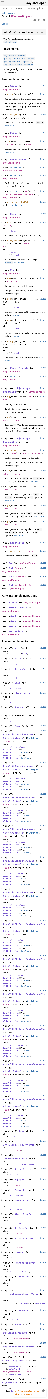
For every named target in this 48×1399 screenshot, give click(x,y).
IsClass (14, 1164)
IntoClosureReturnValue (18, 1144)
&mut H (7, 225)
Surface (19, 576)
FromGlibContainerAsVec (18, 734)
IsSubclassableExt (15, 1158)
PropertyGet (22, 1200)
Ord (12, 269)
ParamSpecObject (13, 170)
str (32, 191)
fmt (9, 141)
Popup (18, 568)
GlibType (32, 737)
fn (26, 191)
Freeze (13, 602)
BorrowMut (20, 668)
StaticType (17, 542)
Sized (16, 255)
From (17, 725)
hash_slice (13, 240)
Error (11, 1374)
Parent (13, 376)
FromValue (23, 1303)
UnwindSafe (16, 630)
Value (18, 1150)
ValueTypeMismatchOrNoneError (16, 1371)
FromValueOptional (14, 1360)
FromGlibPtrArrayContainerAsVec (24, 924)
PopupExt (20, 1179)
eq (8, 396)
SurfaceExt (21, 1228)
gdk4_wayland (8, 13)
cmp (9, 278)
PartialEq (9, 391)
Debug (13, 132)
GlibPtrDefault (13, 737)
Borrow (18, 658)
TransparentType (25, 1262)
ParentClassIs (19, 368)
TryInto (24, 1310)
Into (21, 1130)
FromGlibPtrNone (11, 750)
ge (8, 521)
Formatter (9, 144)
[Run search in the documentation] (24, 8)
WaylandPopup (36, 3)
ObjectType (23, 388)
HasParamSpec (18, 159)
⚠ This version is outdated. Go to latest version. (27, 1393)
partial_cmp (14, 450)
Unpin (12, 625)
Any (16, 648)
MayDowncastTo (11, 1382)
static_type (14, 551)
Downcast (20, 707)
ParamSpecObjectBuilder (20, 194)
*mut (6, 836)
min (9, 320)
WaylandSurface (12, 379)
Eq (10, 563)
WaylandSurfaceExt (15, 1332)
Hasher (13, 231)
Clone (13, 85)
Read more (10, 125)
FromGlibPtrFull (11, 755)
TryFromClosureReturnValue (20, 1293)
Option (26, 453)
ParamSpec (15, 167)
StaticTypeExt (23, 1214)
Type (31, 551)
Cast (17, 682)
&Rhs (5, 420)
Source (5, 24)
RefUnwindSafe (18, 607)
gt (8, 505)
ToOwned (19, 1252)
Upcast (18, 1324)
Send (13, 615)
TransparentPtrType (19, 1272)
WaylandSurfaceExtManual (19, 1346)
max (9, 298)
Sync (13, 620)
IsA (11, 568)
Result (30, 144)
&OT (31, 396)
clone (10, 94)
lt (8, 470)
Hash (13, 214)
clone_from (13, 114)
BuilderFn (15, 191)
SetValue (15, 175)
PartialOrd (10, 441)
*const (8, 741)
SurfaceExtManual (25, 1238)
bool (5, 399)
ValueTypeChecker (17, 1369)
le (8, 486)
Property (20, 1189)
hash (9, 222)
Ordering (12, 281)
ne (8, 417)
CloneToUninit (23, 693)
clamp (10, 341)
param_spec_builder (18, 202)
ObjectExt (20, 1169)
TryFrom (24, 1276)
